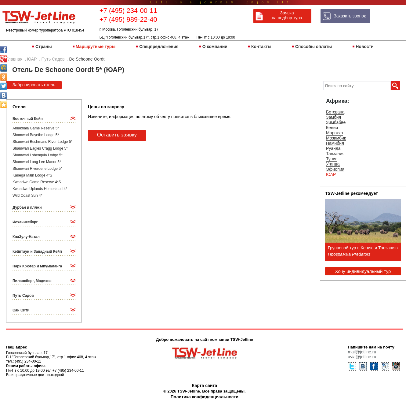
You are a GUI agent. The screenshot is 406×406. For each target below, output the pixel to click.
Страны (43, 46)
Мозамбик (336, 138)
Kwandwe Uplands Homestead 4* (40, 189)
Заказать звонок (350, 15)
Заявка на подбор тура (287, 15)
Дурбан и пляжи (27, 207)
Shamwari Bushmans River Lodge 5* (42, 142)
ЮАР (331, 174)
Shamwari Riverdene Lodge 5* (37, 168)
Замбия (333, 117)
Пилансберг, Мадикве (32, 281)
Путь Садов (23, 295)
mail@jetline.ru (362, 351)
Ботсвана (335, 112)
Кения (332, 127)
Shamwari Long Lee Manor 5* (37, 162)
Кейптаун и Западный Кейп (37, 251)
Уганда (333, 164)
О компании (214, 46)
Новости (365, 46)
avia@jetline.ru (362, 356)
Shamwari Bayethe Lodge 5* (36, 135)
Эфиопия (335, 169)
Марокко (334, 132)
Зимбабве (336, 122)
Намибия (335, 143)
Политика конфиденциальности (204, 396)
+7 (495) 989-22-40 (128, 19)
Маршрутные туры (95, 46)
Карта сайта (204, 385)
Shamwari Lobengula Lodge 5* (38, 155)
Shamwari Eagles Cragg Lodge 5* (40, 148)
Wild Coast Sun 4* (27, 195)
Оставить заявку (117, 135)
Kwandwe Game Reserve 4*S (37, 182)
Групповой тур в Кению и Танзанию (363, 247)
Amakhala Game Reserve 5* (36, 128)
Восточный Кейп (28, 119)
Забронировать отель (34, 84)
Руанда (333, 148)
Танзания (335, 153)
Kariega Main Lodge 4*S (32, 175)
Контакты (261, 46)
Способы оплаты (313, 46)
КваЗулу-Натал (26, 237)
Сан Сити (21, 310)
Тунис (331, 158)
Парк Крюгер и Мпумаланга (37, 266)
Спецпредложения (158, 46)
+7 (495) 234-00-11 (128, 10)
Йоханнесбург (25, 222)
